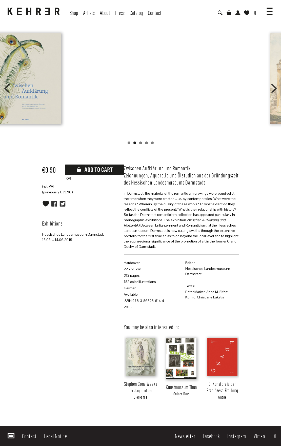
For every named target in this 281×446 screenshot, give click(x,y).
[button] (269, 9)
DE (254, 12)
